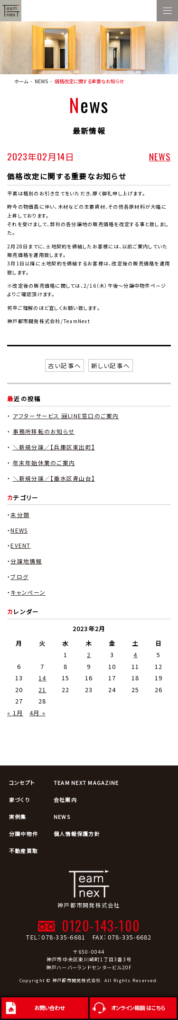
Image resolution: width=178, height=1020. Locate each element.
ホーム (21, 81)
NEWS (160, 156)
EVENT (20, 545)
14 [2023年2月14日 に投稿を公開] (42, 677)
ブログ (19, 576)
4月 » (37, 712)
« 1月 (15, 712)
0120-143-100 (101, 925)
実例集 (18, 816)
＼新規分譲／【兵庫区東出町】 (54, 447)
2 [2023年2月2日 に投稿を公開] (89, 654)
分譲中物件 (23, 833)
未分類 (19, 514)
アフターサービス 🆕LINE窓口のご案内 (66, 416)
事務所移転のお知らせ (44, 431)
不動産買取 (23, 850)
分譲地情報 (26, 561)
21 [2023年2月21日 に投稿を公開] (42, 689)
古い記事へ (64, 365)
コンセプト (22, 782)
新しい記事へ (111, 365)
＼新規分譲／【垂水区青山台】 (54, 478)
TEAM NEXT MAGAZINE (86, 782)
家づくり (19, 799)
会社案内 (65, 799)
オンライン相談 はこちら (138, 1007)
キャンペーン (28, 592)
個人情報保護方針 (77, 833)
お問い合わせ (49, 1007)
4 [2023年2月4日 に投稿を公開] (135, 654)
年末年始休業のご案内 (44, 462)
